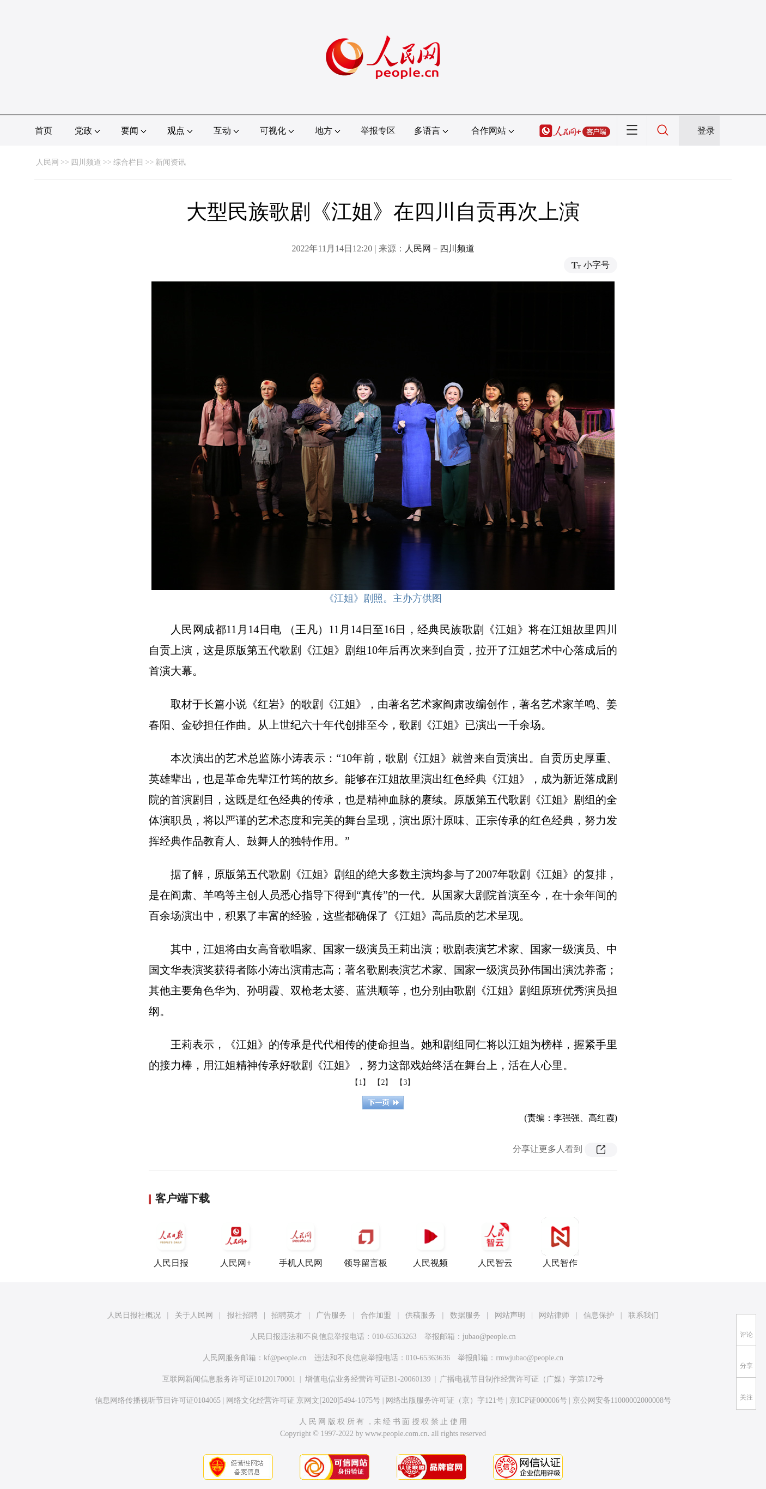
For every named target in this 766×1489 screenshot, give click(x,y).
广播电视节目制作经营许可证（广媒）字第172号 (522, 1379)
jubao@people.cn (489, 1336)
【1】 (360, 1082)
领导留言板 (365, 1242)
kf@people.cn (285, 1358)
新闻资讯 (170, 162)
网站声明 (510, 1315)
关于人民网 (194, 1315)
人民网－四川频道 (440, 248)
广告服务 (331, 1315)
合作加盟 (376, 1315)
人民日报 (171, 1242)
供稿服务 (420, 1315)
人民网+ (236, 1242)
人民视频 (430, 1242)
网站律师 (554, 1315)
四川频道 (86, 162)
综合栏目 (128, 162)
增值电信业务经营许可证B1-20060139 (368, 1379)
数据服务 (465, 1315)
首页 (43, 130)
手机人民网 (301, 1242)
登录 (706, 130)
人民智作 (560, 1242)
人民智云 (495, 1242)
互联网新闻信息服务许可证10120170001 (229, 1379)
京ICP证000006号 (538, 1400)
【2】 (382, 1082)
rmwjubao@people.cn (529, 1358)
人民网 (47, 162)
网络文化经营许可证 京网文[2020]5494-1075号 (303, 1400)
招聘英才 (286, 1315)
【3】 (405, 1082)
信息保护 (598, 1315)
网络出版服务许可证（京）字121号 (445, 1400)
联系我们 (643, 1315)
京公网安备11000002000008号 (622, 1400)
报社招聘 (242, 1315)
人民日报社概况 (134, 1315)
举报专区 (378, 130)
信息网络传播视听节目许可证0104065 (158, 1400)
